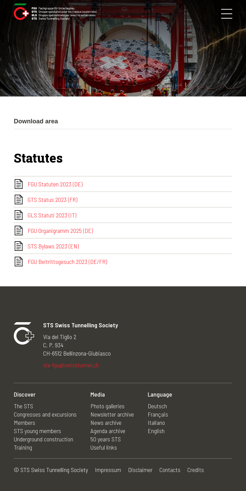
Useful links (103, 447)
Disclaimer (140, 469)
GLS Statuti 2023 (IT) (52, 215)
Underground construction (43, 439)
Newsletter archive (112, 414)
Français (158, 414)
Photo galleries (107, 406)
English (156, 430)
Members (24, 422)
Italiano (156, 422)
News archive (105, 422)
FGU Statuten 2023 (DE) (55, 184)
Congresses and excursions (45, 414)
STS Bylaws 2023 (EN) (53, 246)
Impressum (108, 469)
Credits (195, 469)
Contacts (169, 469)
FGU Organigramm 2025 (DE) (60, 230)
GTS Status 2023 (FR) (52, 199)
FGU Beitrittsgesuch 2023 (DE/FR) (67, 261)
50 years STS (105, 439)
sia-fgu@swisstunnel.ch (71, 365)
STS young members (37, 430)
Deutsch (157, 406)
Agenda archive (107, 430)
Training (23, 447)
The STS (23, 406)
